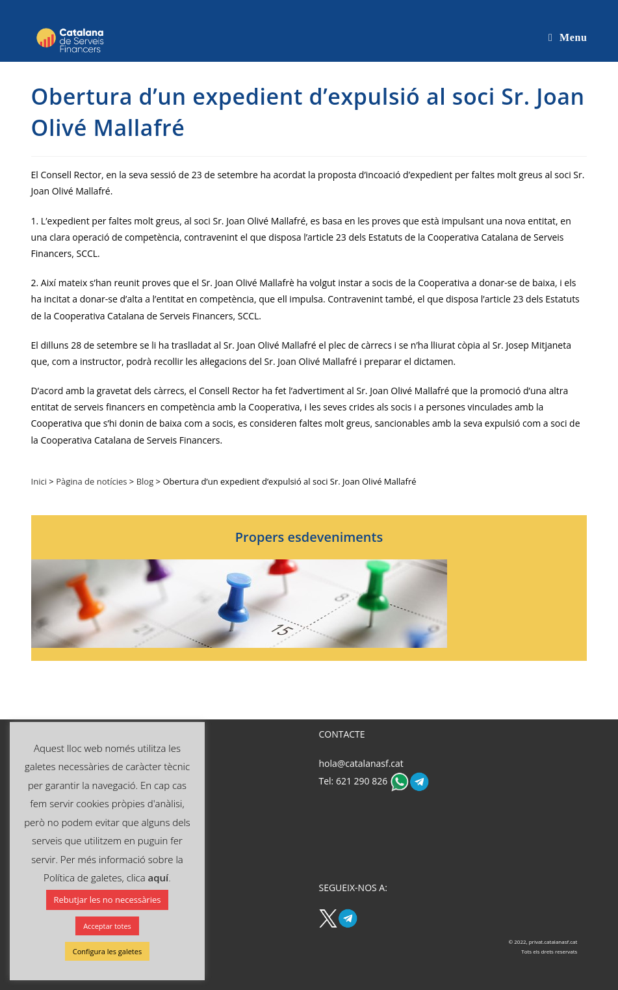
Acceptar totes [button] (107, 926)
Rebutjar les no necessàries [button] (107, 899)
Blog (145, 481)
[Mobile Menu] (567, 37)
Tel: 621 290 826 (353, 780)
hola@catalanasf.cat (360, 763)
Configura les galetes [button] (107, 951)
